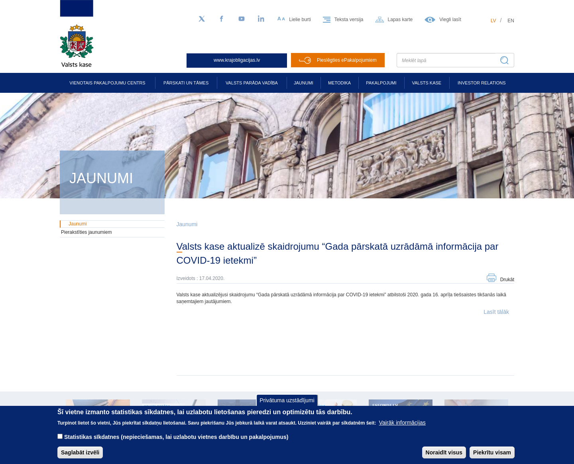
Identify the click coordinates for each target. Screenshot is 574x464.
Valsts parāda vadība (252, 82)
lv (493, 20)
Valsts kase (426, 82)
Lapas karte (400, 19)
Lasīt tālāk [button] (496, 312)
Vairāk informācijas (402, 428)
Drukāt (507, 279)
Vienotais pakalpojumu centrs (107, 82)
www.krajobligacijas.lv (237, 60)
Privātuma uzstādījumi (287, 406)
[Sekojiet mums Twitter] (202, 19)
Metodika (339, 82)
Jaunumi (303, 82)
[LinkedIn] (261, 19)
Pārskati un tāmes (185, 82)
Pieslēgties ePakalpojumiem (347, 60)
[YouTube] (242, 19)
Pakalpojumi (381, 82)
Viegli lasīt (450, 19)
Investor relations (482, 82)
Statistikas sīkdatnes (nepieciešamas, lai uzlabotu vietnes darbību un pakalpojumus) (176, 443)
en (510, 20)
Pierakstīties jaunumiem (86, 232)
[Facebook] (222, 19)
